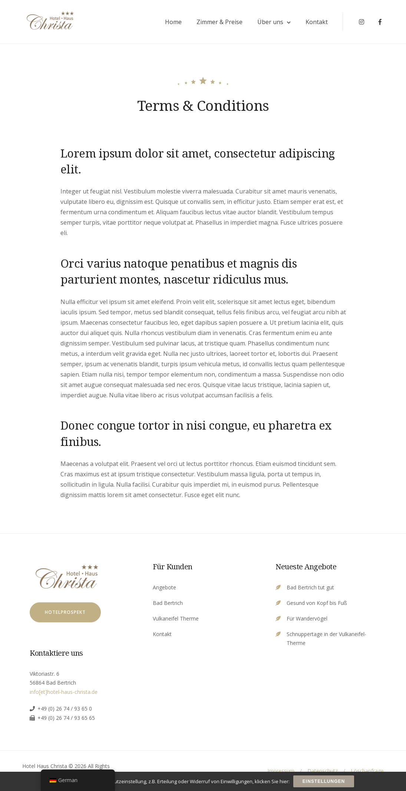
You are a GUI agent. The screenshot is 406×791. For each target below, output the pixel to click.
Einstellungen (324, 781)
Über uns (270, 22)
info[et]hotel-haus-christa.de (64, 691)
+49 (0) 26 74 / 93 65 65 (66, 717)
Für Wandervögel (307, 618)
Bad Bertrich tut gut (310, 587)
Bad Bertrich (168, 602)
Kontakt (317, 22)
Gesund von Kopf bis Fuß (317, 602)
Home (173, 22)
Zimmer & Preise (219, 22)
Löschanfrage (367, 770)
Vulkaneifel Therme (176, 618)
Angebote (164, 587)
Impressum (280, 770)
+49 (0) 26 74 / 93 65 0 (64, 708)
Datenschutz (322, 770)
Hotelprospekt (65, 612)
